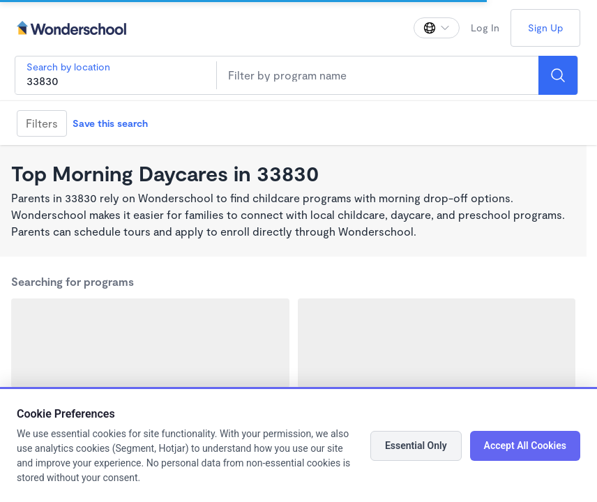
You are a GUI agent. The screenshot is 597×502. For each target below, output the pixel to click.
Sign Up (545, 27)
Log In (485, 27)
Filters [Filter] (42, 123)
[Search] (557, 75)
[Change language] (437, 27)
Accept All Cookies (525, 445)
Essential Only (416, 445)
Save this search (110, 123)
